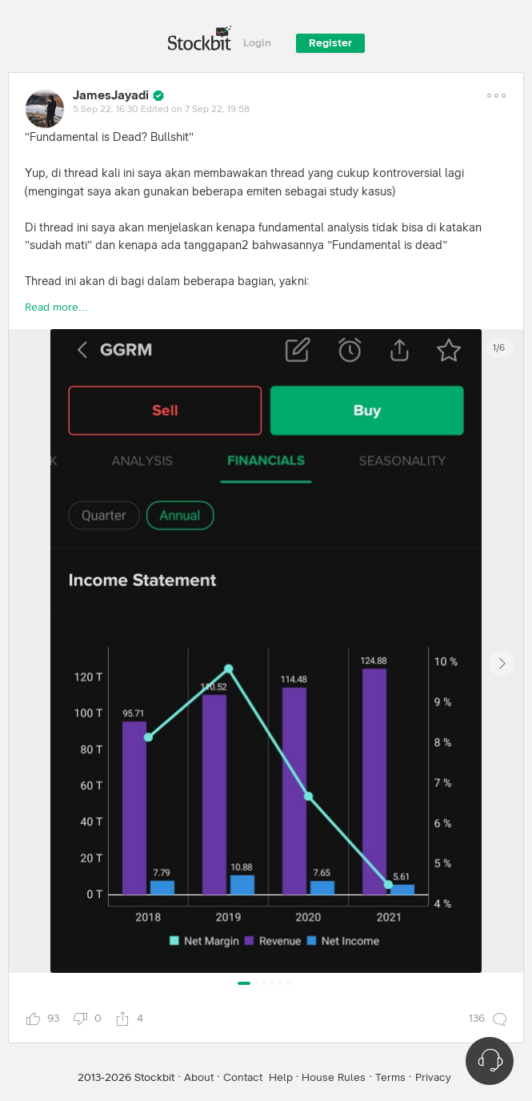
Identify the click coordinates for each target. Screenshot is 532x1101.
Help (281, 1077)
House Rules (334, 1077)
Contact (242, 1077)
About (199, 1077)
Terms (390, 1077)
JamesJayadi (111, 95)
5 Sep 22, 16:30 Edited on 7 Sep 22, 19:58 (161, 110)
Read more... (56, 307)
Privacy (433, 1077)
